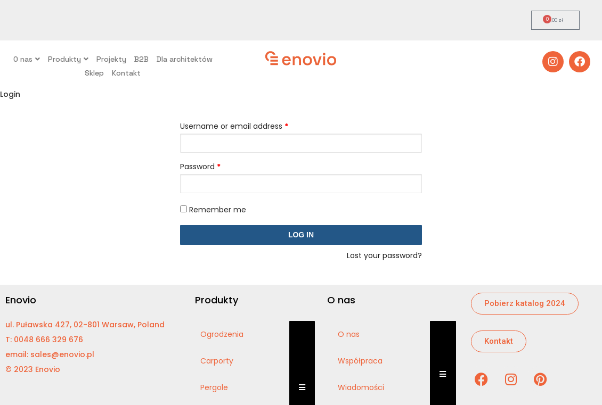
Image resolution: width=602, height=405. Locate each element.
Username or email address (234, 126)
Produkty (68, 59)
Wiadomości (361, 387)
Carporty (216, 361)
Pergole (214, 387)
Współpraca (360, 361)
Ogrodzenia (221, 334)
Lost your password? (384, 255)
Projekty (111, 59)
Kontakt (126, 73)
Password (200, 166)
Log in (301, 234)
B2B (141, 59)
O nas (26, 59)
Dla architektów (185, 59)
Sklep (94, 73)
